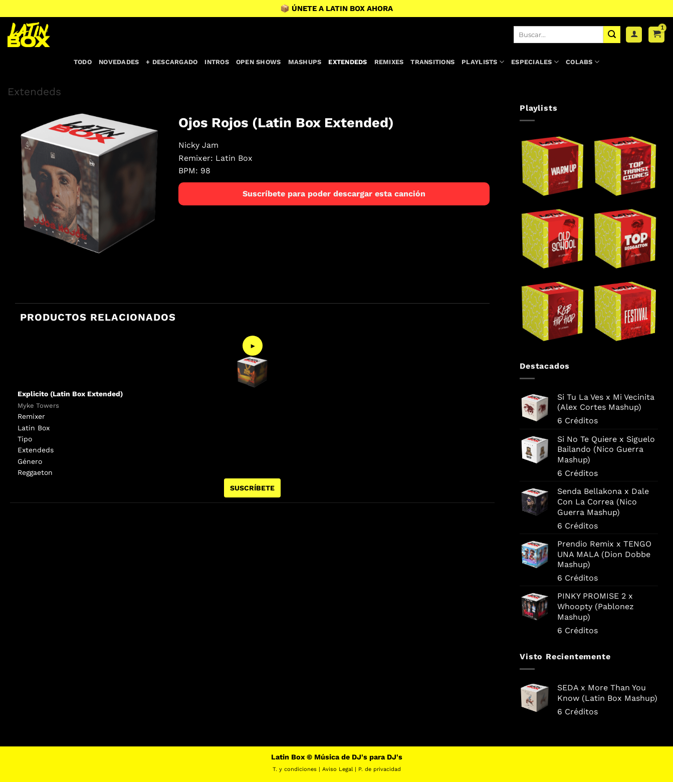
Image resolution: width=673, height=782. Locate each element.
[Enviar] (611, 34)
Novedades (119, 62)
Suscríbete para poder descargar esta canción (334, 193)
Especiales (535, 62)
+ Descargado (171, 62)
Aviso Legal (337, 769)
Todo (83, 62)
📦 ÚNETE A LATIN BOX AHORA (336, 8)
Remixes (389, 62)
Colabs (582, 62)
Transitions (432, 62)
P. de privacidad (379, 769)
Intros (216, 62)
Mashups (305, 62)
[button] (656, 35)
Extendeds (347, 62)
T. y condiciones (295, 769)
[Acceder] (634, 35)
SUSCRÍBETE (252, 488)
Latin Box (234, 158)
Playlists (483, 62)
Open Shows (258, 62)
